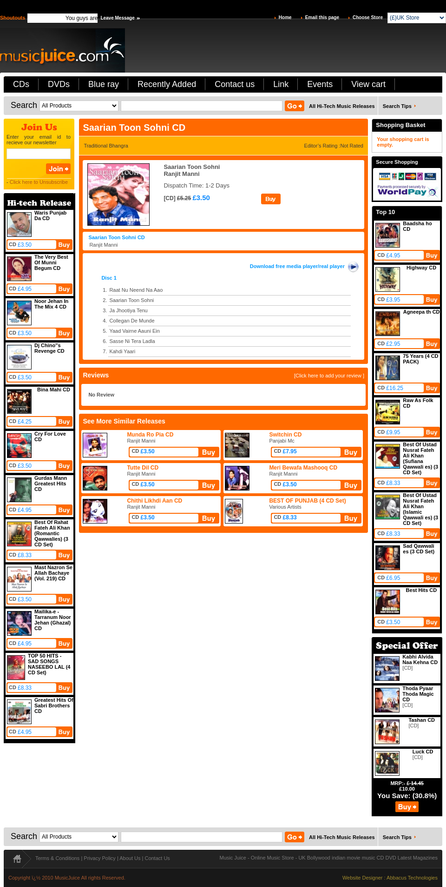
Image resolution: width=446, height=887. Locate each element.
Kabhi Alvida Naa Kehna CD (420, 659)
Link (281, 84)
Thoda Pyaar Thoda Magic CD (417, 693)
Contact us (235, 84)
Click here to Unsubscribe (39, 182)
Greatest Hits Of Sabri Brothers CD (53, 705)
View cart (368, 84)
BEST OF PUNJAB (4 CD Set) (307, 500)
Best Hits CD (421, 590)
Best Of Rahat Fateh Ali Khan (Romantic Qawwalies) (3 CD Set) (52, 533)
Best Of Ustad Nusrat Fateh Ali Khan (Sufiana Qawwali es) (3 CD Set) (420, 458)
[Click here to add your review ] (329, 375)
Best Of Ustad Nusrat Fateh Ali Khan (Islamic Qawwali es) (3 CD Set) (420, 509)
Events (320, 84)
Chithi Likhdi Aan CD (154, 500)
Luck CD (423, 751)
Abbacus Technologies (412, 877)
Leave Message (117, 17)
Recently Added (167, 84)
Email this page (322, 17)
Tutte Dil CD (142, 467)
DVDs (59, 84)
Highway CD (421, 267)
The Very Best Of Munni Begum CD (51, 262)
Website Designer (362, 877)
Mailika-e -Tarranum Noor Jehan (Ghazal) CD (52, 620)
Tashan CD (421, 720)
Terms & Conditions (57, 858)
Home (285, 17)
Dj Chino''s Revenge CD (49, 348)
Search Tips (397, 106)
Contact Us (157, 858)
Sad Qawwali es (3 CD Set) (418, 548)
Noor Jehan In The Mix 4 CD (51, 303)
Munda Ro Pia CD (150, 434)
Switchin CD (285, 434)
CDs (21, 84)
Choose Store (368, 17)
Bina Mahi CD (53, 389)
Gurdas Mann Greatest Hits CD (50, 483)
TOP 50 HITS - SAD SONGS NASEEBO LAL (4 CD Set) (49, 664)
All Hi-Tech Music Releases (342, 106)
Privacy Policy (99, 858)
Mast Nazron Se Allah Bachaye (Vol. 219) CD (53, 572)
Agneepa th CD (421, 312)
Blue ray (103, 84)
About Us (129, 858)
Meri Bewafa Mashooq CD (303, 467)
